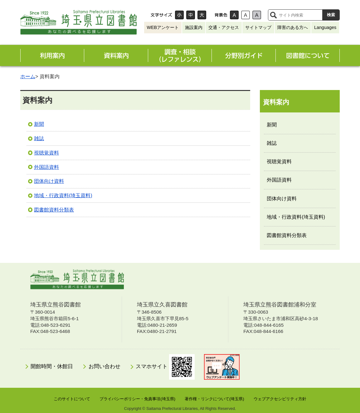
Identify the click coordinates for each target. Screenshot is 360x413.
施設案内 (193, 27)
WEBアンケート (163, 27)
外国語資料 (46, 167)
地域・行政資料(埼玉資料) (63, 195)
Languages (325, 27)
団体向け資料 (49, 181)
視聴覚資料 (46, 152)
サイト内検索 (273, 15)
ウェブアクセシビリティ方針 (280, 398)
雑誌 (39, 138)
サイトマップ (258, 27)
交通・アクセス (223, 27)
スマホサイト (165, 367)
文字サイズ (161, 15)
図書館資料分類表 (54, 209)
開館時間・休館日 (52, 366)
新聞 (39, 124)
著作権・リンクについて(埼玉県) (214, 398)
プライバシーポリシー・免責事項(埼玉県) (137, 398)
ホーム (27, 76)
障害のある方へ (292, 27)
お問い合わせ (104, 366)
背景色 (221, 15)
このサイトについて (72, 398)
